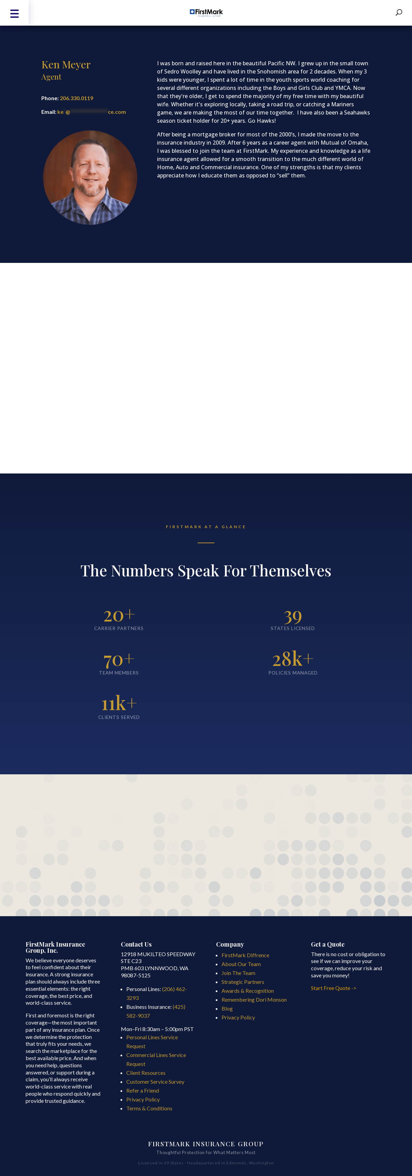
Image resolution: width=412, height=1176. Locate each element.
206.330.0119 (76, 98)
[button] (14, 13)
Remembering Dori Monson (254, 999)
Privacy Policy (143, 1099)
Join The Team (238, 973)
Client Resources (146, 1072)
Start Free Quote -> (334, 988)
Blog (227, 1008)
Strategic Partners (243, 981)
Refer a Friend (142, 1090)
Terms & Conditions (149, 1108)
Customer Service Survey (155, 1081)
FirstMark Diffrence (245, 955)
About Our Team (241, 964)
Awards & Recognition (248, 990)
